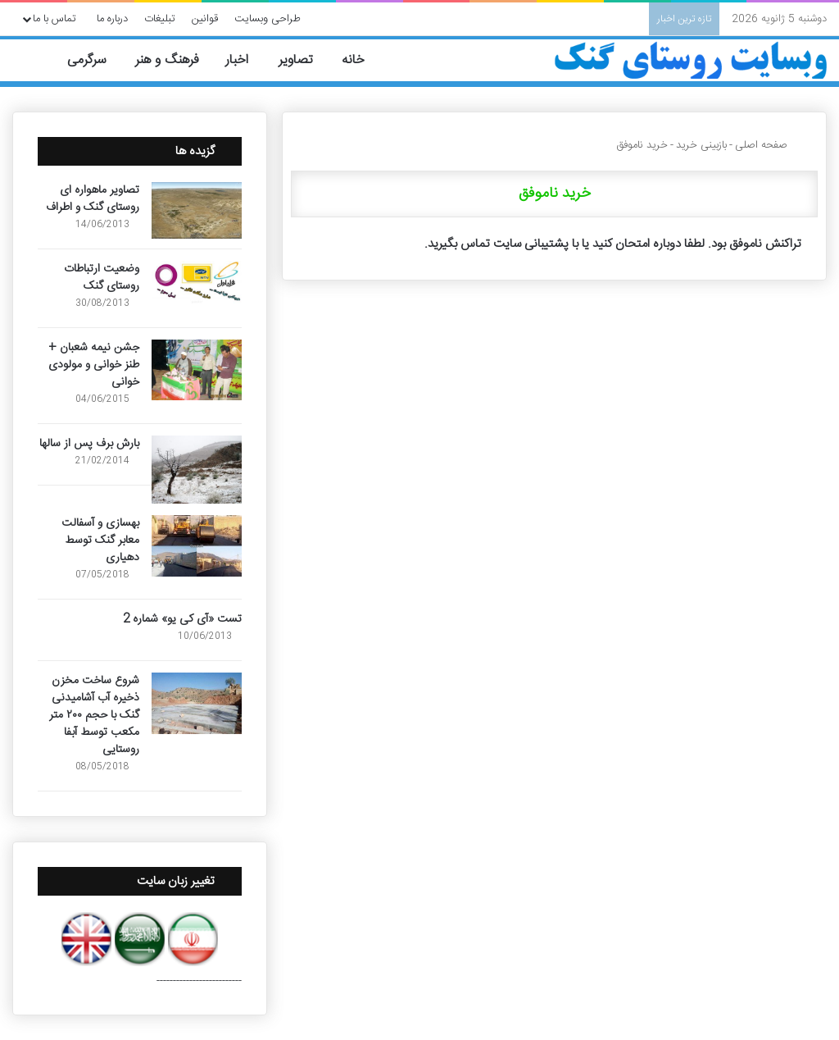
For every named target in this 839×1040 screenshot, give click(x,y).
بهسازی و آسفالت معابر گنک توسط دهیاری (100, 540)
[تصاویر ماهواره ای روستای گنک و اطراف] (197, 210)
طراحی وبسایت (267, 19)
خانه (362, 60)
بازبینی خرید (701, 145)
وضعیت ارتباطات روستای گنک (101, 277)
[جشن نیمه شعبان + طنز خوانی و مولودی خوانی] (197, 370)
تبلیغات (159, 19)
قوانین (205, 19)
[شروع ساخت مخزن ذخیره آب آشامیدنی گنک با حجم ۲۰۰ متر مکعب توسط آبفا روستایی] (197, 703)
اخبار (246, 60)
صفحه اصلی (768, 145)
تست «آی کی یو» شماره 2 (182, 619)
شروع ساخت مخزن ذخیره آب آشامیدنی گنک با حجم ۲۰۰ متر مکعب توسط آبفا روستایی (94, 715)
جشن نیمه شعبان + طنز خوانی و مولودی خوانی (93, 365)
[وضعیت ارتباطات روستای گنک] (197, 282)
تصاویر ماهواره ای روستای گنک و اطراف (92, 198)
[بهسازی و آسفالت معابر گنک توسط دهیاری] (197, 546)
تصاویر (304, 60)
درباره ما (112, 19)
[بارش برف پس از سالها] (197, 470)
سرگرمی (95, 60)
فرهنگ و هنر (174, 60)
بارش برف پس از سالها (89, 444)
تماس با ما (54, 19)
